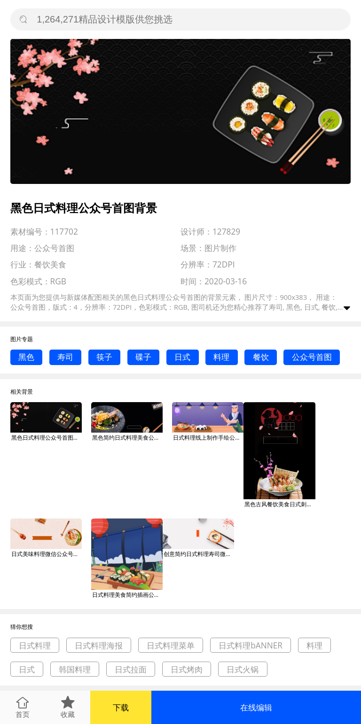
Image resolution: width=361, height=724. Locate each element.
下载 (121, 707)
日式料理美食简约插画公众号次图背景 (127, 595)
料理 (221, 356)
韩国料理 (75, 669)
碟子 (143, 356)
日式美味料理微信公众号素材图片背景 (46, 554)
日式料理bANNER (251, 645)
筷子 (104, 356)
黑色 (26, 356)
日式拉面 (131, 669)
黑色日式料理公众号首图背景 (46, 438)
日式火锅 (243, 669)
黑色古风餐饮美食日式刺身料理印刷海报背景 (279, 504)
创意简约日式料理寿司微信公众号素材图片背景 (199, 554)
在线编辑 (256, 707)
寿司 (65, 356)
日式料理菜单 (171, 645)
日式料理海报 (99, 645)
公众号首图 (312, 356)
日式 (182, 356)
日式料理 (35, 645)
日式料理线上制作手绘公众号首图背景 (208, 438)
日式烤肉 (187, 669)
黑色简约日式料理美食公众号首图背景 (127, 438)
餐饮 (261, 356)
